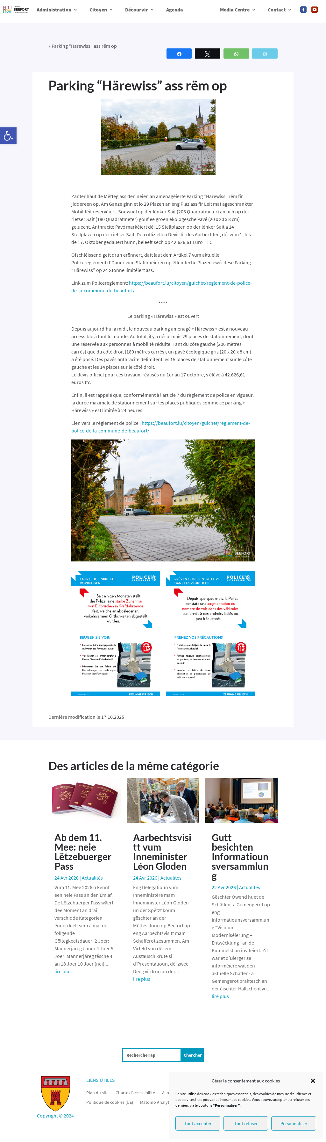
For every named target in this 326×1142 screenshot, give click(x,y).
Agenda (174, 9)
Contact (277, 9)
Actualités (92, 877)
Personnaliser (293, 1123)
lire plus (63, 971)
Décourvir (136, 9)
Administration (54, 9)
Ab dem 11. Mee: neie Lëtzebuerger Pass (82, 852)
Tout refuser (246, 1123)
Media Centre (235, 9)
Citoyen (98, 9)
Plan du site (97, 1092)
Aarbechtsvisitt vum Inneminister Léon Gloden (162, 852)
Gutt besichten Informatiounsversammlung (240, 856)
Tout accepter (197, 1123)
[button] (8, 135)
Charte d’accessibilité (135, 1092)
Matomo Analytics (157, 1101)
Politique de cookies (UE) (109, 1101)
